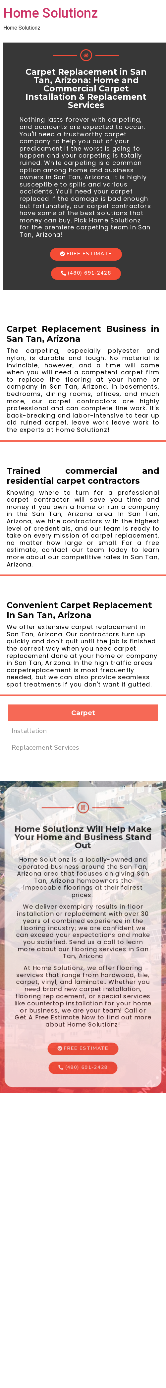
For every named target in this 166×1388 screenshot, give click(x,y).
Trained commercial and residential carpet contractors (83, 476)
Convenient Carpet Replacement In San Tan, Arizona (79, 610)
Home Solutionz (50, 13)
